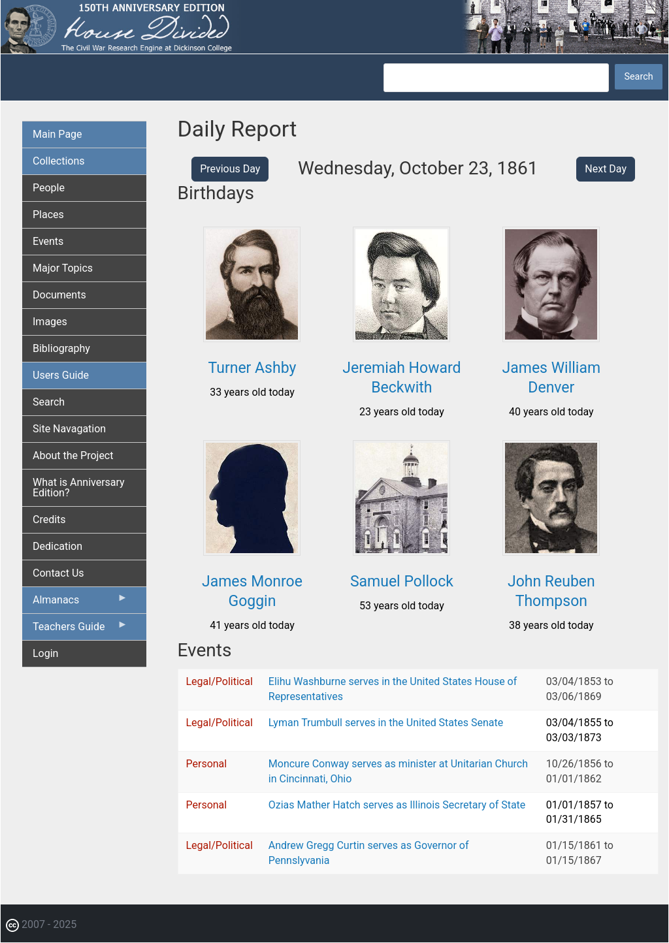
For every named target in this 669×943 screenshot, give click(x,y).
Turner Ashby (252, 368)
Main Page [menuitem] (57, 134)
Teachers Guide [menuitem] (80, 629)
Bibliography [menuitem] (61, 348)
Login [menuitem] (45, 653)
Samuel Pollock (401, 581)
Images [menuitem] (50, 321)
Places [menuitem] (48, 214)
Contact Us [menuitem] (58, 573)
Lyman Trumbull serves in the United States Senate (386, 722)
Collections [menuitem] (59, 161)
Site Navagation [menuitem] (69, 429)
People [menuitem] (49, 188)
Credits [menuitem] (49, 519)
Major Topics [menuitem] (63, 268)
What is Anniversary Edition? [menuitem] (79, 487)
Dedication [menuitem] (57, 546)
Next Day (606, 169)
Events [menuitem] (48, 241)
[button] (252, 337)
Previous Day (230, 169)
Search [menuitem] (49, 402)
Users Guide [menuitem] (61, 375)
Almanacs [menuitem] (80, 602)
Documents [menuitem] (59, 295)
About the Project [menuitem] (73, 455)
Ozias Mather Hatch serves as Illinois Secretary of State (397, 805)
